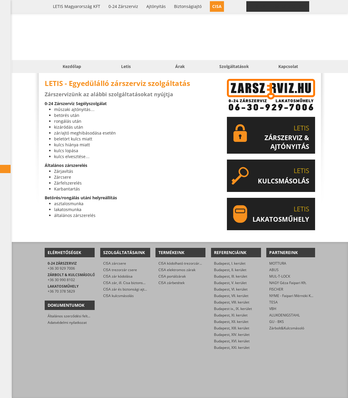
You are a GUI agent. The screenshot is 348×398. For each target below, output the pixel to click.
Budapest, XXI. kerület (232, 347)
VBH (272, 308)
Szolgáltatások (234, 66)
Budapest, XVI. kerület (232, 341)
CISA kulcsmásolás (118, 295)
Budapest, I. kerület (229, 263)
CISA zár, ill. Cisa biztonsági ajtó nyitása (135, 282)
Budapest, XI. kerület (230, 315)
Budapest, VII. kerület (231, 295)
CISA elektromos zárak (176, 269)
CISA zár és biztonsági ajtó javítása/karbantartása (143, 289)
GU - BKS (276, 321)
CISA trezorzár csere (120, 269)
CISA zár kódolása (118, 276)
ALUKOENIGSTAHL (284, 315)
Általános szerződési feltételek (73, 316)
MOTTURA (277, 263)
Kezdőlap (72, 66)
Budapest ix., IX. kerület (233, 308)
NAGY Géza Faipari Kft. (288, 282)
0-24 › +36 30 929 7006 (281, 6)
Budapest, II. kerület (230, 269)
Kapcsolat (288, 66)
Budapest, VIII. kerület (231, 302)
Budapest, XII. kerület (231, 321)
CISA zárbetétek (171, 282)
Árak (180, 66)
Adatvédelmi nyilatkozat (67, 322)
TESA (273, 302)
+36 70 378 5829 (61, 291)
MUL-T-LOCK (279, 276)
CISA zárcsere (114, 263)
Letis (126, 66)
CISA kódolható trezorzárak (180, 263)
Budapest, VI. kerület (230, 289)
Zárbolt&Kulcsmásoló (286, 328)
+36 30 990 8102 (61, 279)
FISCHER (276, 289)
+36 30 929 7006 (61, 268)
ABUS (274, 269)
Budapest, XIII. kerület (231, 328)
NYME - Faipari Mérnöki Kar (291, 295)
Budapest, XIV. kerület (232, 334)
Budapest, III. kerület (230, 276)
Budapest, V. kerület (230, 282)
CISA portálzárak (172, 276)
